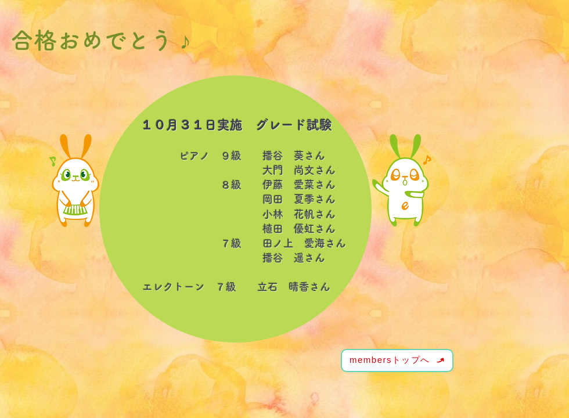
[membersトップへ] (397, 360)
